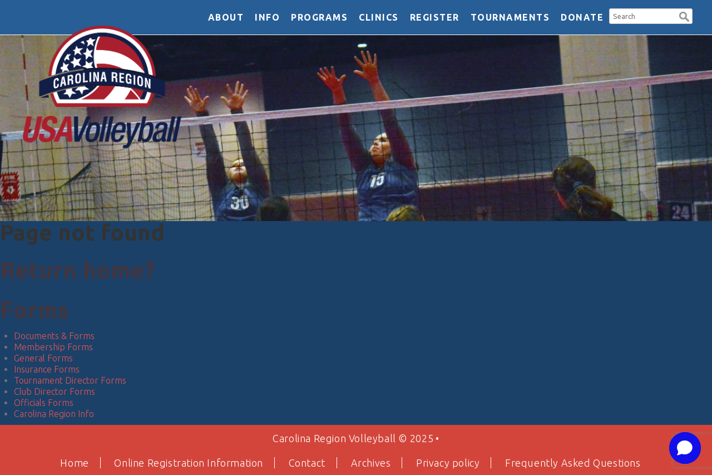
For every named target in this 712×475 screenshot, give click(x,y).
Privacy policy (447, 462)
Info (267, 17)
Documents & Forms (54, 336)
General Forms (43, 358)
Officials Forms (43, 403)
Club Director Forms (54, 391)
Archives (371, 462)
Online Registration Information (188, 462)
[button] (684, 15)
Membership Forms (53, 347)
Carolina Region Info (54, 414)
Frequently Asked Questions (573, 462)
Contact (307, 462)
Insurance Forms (47, 369)
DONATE (582, 17)
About (226, 17)
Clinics (379, 17)
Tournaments (510, 17)
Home (74, 462)
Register (434, 17)
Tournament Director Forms (70, 380)
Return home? (77, 270)
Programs (319, 17)
